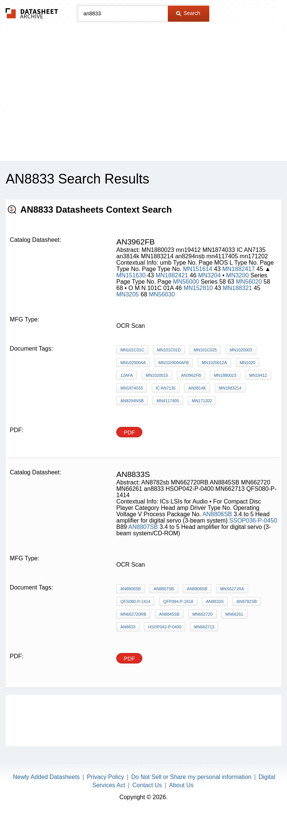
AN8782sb (247, 601)
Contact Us (147, 785)
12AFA (126, 375)
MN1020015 (157, 375)
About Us (181, 785)
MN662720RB (133, 614)
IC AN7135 (166, 388)
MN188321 (237, 288)
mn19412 (258, 375)
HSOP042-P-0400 (164, 627)
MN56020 (249, 281)
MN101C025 (205, 350)
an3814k (197, 388)
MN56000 (186, 281)
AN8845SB (169, 614)
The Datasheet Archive (32, 13)
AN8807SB (143, 527)
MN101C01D (169, 350)
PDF (129, 432)
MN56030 (162, 294)
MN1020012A (214, 362)
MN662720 (202, 614)
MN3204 (210, 275)
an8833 (127, 627)
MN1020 (248, 362)
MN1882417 (238, 269)
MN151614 (197, 269)
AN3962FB (191, 375)
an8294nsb (132, 400)
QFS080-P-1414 (135, 601)
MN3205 (127, 294)
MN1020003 (241, 350)
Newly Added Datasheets (46, 777)
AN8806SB (217, 514)
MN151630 (130, 275)
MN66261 (234, 614)
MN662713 (204, 627)
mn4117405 (168, 400)
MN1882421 (171, 275)
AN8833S (214, 601)
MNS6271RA (232, 588)
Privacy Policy (105, 777)
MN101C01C (132, 350)
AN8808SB (197, 588)
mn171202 (202, 400)
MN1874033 (131, 388)
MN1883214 (230, 388)
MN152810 (198, 288)
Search (188, 13)
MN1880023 (225, 375)
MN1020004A (132, 362)
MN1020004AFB (173, 362)
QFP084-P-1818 (178, 601)
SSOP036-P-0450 (253, 520)
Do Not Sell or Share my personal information (191, 777)
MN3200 (237, 275)
